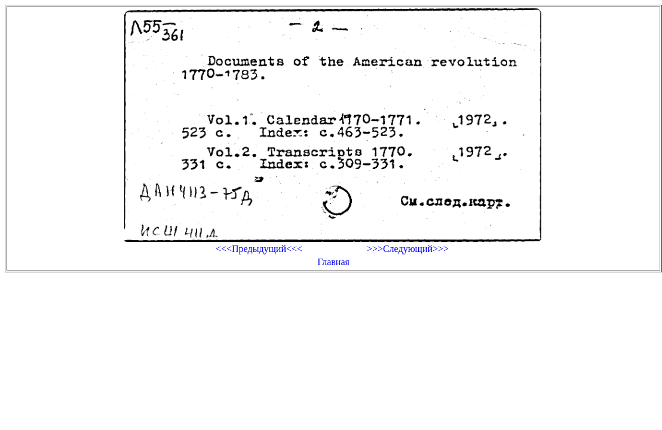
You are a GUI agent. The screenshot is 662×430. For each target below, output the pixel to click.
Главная (333, 262)
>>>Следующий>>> (408, 249)
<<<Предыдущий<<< (259, 249)
